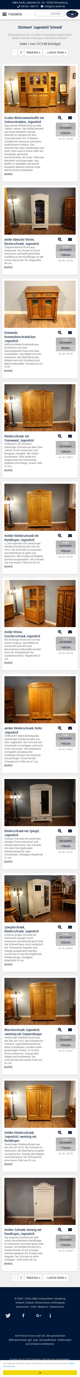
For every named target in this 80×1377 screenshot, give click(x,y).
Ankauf (29, 1302)
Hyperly (36, 1359)
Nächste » (33, 52)
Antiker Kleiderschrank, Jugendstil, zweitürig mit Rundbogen (20, 1136)
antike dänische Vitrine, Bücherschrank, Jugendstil (21, 241)
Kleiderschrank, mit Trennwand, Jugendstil (19, 438)
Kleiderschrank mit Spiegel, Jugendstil (21, 833)
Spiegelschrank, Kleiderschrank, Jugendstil (21, 929)
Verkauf (19, 1302)
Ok (40, 1372)
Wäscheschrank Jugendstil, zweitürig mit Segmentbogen (23, 1032)
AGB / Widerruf (39, 1306)
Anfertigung (58, 1302)
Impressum (22, 1306)
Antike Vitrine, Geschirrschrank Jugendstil (22, 634)
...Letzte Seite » (55, 52)
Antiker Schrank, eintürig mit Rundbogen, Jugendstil (22, 1231)
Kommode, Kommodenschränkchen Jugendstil (20, 336)
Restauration (42, 1302)
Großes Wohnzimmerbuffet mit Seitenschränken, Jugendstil (24, 120)
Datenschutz (57, 1306)
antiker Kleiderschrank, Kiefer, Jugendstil (23, 730)
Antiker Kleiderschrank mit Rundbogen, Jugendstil (21, 537)
